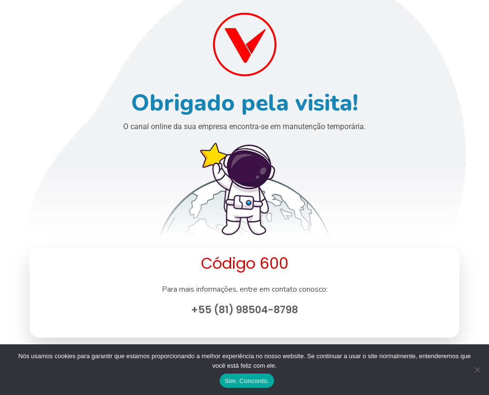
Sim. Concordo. (246, 380)
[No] (477, 369)
